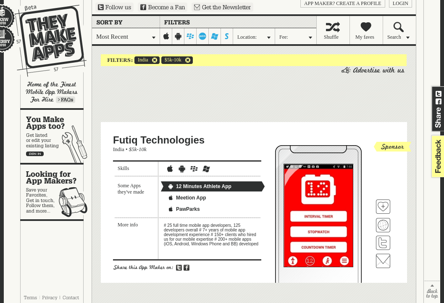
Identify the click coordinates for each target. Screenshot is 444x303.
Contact (71, 297)
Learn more (65, 99)
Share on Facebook (438, 101)
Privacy (49, 297)
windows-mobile (215, 36)
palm (203, 36)
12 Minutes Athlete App (199, 186)
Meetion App (187, 198)
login (400, 3)
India (141, 60)
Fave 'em (383, 206)
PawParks (184, 209)
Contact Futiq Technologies (383, 261)
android (178, 36)
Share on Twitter (438, 94)
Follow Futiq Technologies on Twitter (383, 243)
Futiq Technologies (159, 140)
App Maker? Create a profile (342, 3)
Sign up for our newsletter (222, 7)
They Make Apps (45, 40)
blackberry (190, 36)
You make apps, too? (56, 136)
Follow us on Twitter (114, 7)
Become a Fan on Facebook (162, 7)
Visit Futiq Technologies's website (383, 225)
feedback (437, 156)
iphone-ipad (166, 36)
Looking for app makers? (56, 192)
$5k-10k (171, 60)
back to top (432, 292)
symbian (227, 36)
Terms (30, 297)
